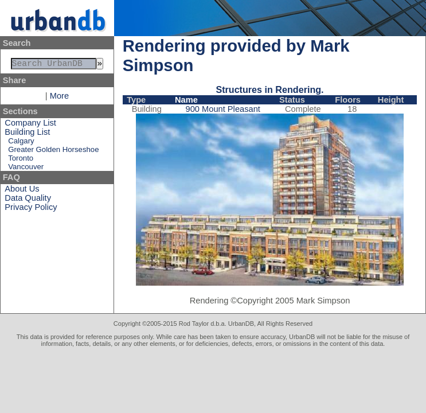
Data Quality (28, 200)
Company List (30, 125)
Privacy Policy (31, 209)
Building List (27, 134)
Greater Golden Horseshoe (53, 151)
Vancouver (26, 169)
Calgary (21, 143)
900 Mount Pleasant (223, 109)
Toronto (20, 160)
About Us (22, 191)
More (59, 98)
